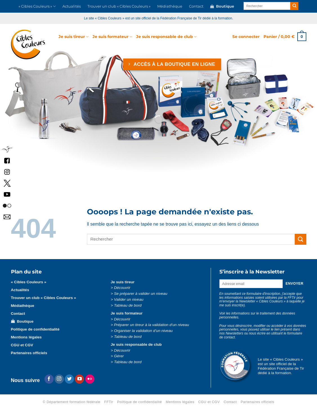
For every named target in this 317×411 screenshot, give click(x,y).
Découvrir (122, 288)
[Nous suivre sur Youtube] (79, 379)
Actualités (71, 6)
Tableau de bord (127, 305)
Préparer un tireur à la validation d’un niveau (151, 325)
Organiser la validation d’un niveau (143, 331)
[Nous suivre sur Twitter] (69, 379)
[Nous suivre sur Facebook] (49, 379)
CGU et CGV (22, 345)
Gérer (119, 356)
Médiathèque (169, 6)
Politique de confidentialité (35, 329)
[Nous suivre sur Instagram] (59, 379)
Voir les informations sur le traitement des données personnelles (257, 315)
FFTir (108, 402)
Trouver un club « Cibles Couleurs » (118, 6)
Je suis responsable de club (166, 36)
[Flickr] (90, 379)
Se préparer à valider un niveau (140, 293)
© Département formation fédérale (71, 402)
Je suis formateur (112, 36)
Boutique (222, 6)
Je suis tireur (74, 36)
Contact (196, 6)
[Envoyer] (294, 6)
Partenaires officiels (29, 353)
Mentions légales (26, 337)
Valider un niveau (128, 299)
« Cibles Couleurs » (37, 6)
